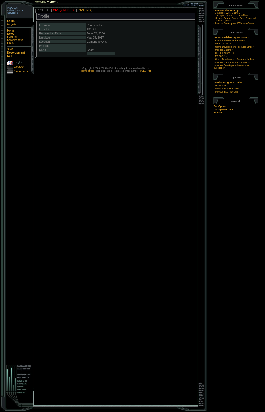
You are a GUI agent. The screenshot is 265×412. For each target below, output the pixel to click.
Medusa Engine (223, 50)
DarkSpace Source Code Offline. (231, 15)
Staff (10, 49)
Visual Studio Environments (229, 40)
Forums (12, 36)
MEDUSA (220, 56)
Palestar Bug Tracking (226, 91)
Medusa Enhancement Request (231, 62)
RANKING (84, 10)
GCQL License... (223, 53)
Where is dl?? (222, 43)
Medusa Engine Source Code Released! (235, 18)
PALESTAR (145, 71)
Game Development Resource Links (234, 46)
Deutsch (19, 66)
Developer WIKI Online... (227, 13)
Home (10, 30)
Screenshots (15, 39)
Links (10, 42)
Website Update (223, 20)
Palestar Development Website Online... (235, 23)
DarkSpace (221, 85)
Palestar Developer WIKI (228, 88)
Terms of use (87, 71)
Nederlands (21, 71)
